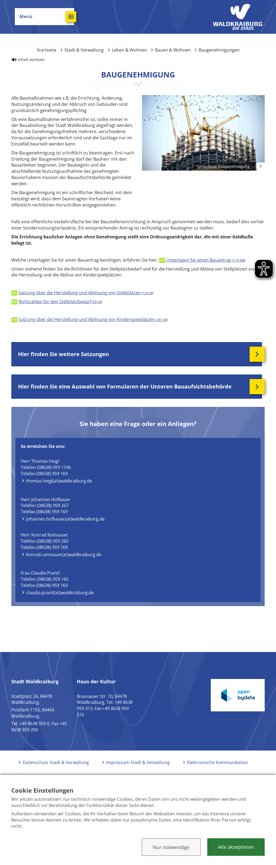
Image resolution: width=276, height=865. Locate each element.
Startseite (46, 50)
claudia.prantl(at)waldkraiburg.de (60, 593)
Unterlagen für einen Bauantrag (205, 260)
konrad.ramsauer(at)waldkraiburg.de (63, 554)
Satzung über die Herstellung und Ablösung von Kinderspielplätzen (93, 319)
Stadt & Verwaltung (84, 50)
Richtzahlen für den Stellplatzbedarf (60, 302)
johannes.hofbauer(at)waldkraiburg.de (65, 519)
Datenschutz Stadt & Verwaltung (56, 762)
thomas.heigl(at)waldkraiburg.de (59, 481)
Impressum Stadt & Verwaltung (138, 762)
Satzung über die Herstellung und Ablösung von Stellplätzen (86, 293)
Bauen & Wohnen (173, 50)
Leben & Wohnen (129, 50)
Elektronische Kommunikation (217, 762)
